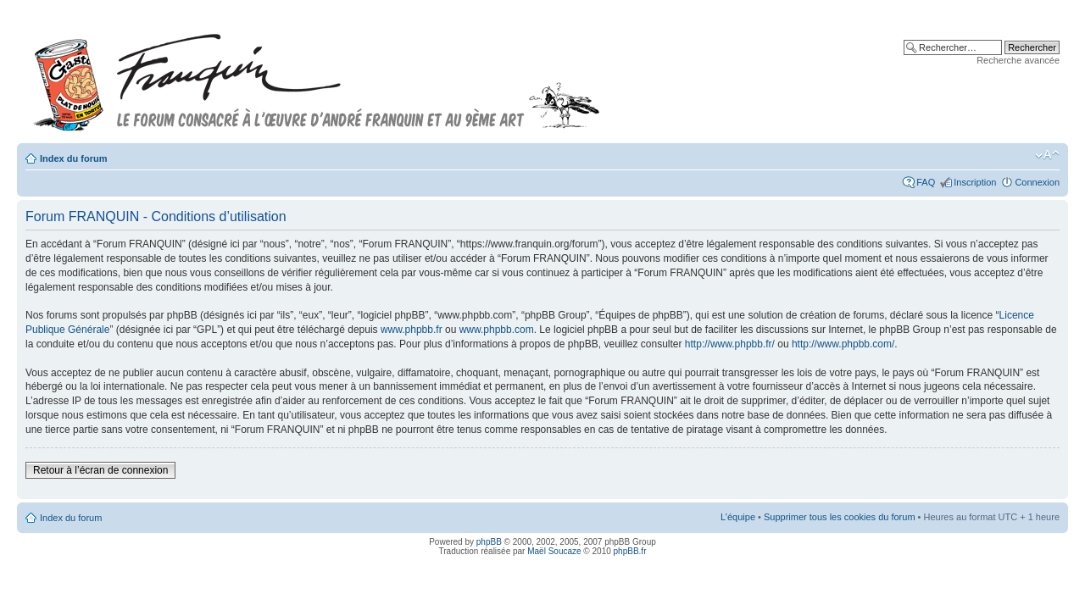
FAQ (925, 182)
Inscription (975, 182)
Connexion (1037, 182)
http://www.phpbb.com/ (843, 344)
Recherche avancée (1018, 60)
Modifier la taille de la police (1047, 155)
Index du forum (73, 158)
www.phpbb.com (496, 330)
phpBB (489, 542)
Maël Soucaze (554, 551)
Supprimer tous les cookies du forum (839, 517)
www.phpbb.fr (411, 330)
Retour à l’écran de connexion (100, 470)
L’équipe (738, 517)
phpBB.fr (630, 551)
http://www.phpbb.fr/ (730, 344)
